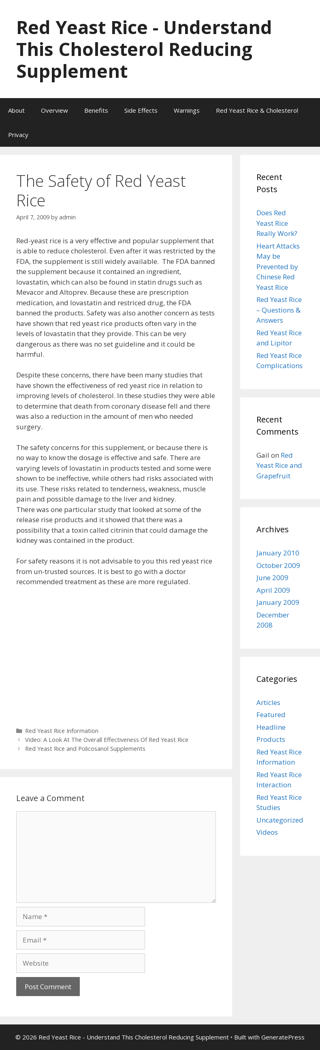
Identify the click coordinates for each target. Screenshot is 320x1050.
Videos (267, 832)
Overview (54, 110)
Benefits (96, 110)
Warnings (187, 110)
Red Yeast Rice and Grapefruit (279, 465)
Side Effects (141, 110)
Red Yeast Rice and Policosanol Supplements (85, 748)
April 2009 (273, 590)
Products (270, 739)
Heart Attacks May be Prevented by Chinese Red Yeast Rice (278, 266)
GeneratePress (283, 1037)
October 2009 (278, 565)
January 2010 (277, 552)
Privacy (18, 135)
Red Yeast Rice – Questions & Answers (279, 310)
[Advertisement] (116, 654)
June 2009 (272, 577)
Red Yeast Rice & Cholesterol (257, 110)
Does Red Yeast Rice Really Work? (276, 223)
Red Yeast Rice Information (61, 731)
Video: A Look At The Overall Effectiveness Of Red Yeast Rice (106, 740)
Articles (268, 702)
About (16, 110)
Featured (271, 714)
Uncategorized (279, 820)
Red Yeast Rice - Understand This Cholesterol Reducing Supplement (144, 49)
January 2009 (277, 602)
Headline (271, 727)
